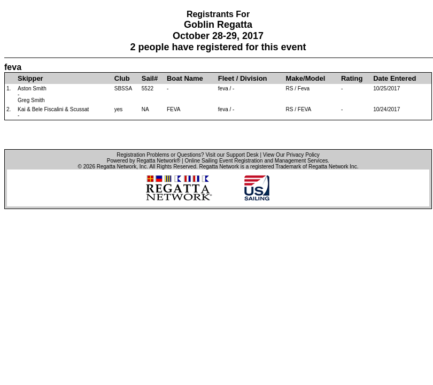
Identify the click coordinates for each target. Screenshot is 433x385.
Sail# (150, 78)
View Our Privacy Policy (291, 155)
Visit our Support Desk (231, 155)
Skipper (30, 78)
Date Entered (394, 78)
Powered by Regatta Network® (143, 161)
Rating (351, 78)
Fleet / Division (242, 78)
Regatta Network (116, 167)
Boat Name (185, 78)
